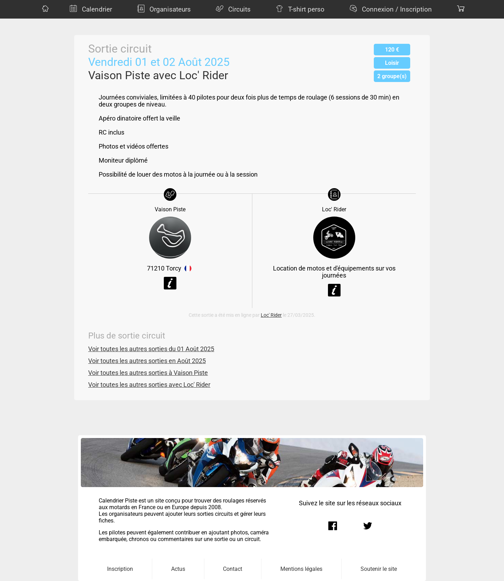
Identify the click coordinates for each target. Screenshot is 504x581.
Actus (178, 569)
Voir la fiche (170, 283)
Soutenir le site (378, 569)
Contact (232, 569)
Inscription (120, 569)
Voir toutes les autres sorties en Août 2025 (147, 360)
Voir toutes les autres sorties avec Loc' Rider (149, 384)
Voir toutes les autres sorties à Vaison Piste (148, 372)
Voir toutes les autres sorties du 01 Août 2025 (151, 349)
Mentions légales (301, 569)
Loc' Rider (271, 315)
